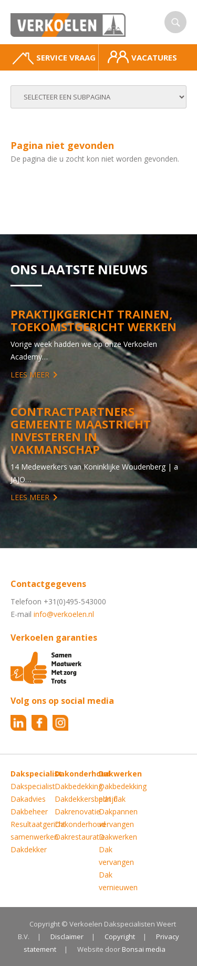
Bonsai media (143, 949)
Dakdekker (29, 849)
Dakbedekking (78, 786)
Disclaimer (67, 936)
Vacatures (142, 57)
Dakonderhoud (80, 824)
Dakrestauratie (80, 837)
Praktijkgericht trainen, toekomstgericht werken (94, 320)
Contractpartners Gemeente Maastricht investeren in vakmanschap (81, 430)
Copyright (120, 936)
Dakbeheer (29, 811)
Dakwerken (118, 837)
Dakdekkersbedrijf (85, 799)
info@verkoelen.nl (64, 614)
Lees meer (30, 375)
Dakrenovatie (77, 811)
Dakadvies (28, 799)
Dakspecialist (33, 786)
